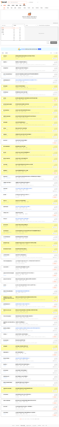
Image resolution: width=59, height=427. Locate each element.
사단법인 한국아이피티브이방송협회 (8, 273)
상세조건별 (19, 7)
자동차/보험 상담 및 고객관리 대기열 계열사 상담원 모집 (23, 316)
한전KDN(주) (5, 176)
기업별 (11, 7)
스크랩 (35, 55)
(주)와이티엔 (5, 188)
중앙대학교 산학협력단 (6, 328)
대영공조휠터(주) (5, 352)
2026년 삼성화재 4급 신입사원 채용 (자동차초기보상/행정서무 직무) (25, 80)
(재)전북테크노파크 (6, 376)
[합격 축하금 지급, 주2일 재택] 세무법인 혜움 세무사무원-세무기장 (25, 400)
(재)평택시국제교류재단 (6, 116)
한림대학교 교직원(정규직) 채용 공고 (21, 62)
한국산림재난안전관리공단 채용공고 (21, 248)
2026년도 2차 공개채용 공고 (19, 322)
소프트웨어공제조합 (6, 254)
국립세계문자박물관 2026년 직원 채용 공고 (22, 382)
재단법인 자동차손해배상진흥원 (7, 291)
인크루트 (4, 98)
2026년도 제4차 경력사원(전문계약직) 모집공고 (22, 110)
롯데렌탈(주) (5, 170)
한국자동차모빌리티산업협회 (7, 104)
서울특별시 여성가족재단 (7, 182)
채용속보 (25, 7)
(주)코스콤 (4, 218)
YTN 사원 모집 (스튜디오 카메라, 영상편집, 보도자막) (23, 188)
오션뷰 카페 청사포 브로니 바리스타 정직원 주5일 (22, 394)
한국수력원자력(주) (6, 110)
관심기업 (8, 92)
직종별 (8, 7)
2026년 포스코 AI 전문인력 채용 (20, 200)
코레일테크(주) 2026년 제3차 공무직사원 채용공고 (23, 134)
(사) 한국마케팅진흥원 (6, 236)
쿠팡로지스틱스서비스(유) (7, 310)
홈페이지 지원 (55, 58)
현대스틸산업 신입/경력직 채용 (20, 340)
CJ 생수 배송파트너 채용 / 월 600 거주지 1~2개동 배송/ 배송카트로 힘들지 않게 (27, 260)
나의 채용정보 (46, 7)
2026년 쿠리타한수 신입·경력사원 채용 (21, 334)
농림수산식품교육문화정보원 (7, 74)
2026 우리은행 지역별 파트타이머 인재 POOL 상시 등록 (24, 164)
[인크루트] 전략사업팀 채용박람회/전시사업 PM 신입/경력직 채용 (25, 285)
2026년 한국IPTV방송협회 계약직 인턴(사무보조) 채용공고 (24, 273)
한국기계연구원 (5, 224)
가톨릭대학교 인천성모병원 (7, 388)
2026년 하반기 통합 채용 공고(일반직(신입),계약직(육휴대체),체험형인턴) (26, 74)
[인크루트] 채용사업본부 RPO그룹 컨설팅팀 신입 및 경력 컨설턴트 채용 (26, 98)
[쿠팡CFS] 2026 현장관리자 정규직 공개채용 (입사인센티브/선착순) (25, 297)
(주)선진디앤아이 (5, 266)
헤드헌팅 (29, 7)
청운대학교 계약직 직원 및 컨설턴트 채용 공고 (22, 364)
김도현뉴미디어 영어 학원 (7, 279)
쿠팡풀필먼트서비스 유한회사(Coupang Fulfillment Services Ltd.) (8, 298)
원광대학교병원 (5, 206)
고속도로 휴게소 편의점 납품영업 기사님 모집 (22, 266)
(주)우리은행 (5, 164)
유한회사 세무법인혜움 (6, 400)
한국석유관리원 (5, 370)
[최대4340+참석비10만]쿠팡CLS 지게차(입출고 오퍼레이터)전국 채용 (26, 310)
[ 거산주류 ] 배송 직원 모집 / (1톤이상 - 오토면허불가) (23, 406)
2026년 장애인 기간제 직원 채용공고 (21, 370)
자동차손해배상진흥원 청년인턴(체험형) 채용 (22, 291)
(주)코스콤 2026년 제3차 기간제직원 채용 (21, 218)
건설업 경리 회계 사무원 (19, 212)
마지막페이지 (38, 419)
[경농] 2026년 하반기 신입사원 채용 (21, 128)
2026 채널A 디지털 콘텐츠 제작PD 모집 (21, 346)
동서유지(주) (5, 140)
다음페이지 (37, 419)
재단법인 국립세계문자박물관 (7, 382)
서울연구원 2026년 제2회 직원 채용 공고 (21, 68)
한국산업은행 (5, 86)
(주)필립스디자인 (5, 212)
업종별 (15, 7)
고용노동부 (5, 55)
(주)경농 (4, 128)
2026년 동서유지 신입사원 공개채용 (21, 140)
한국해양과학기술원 (6, 242)
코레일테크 (5, 134)
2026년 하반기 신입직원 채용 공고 (20, 254)
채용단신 (41, 7)
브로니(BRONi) (5, 394)
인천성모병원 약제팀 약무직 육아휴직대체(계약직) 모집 (23, 388)
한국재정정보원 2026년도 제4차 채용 (21, 92)
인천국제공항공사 (5, 230)
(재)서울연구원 (5, 68)
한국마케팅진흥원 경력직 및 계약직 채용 (21, 236)
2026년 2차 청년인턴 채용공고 (20, 86)
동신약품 (4, 194)
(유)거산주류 (5, 406)
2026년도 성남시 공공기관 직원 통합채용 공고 (22, 152)
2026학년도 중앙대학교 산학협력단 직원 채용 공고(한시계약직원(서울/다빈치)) (27, 328)
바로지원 (55, 100)
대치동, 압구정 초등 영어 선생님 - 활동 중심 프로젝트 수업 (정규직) (25, 279)
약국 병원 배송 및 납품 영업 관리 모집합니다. (22, 194)
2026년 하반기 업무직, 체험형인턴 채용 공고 (22, 358)
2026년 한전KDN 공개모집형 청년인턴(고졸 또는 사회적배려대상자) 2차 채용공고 (28, 176)
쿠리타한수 (5, 334)
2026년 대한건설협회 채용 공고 (20, 122)
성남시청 (4, 152)
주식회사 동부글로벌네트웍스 (7, 260)
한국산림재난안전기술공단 (7, 248)
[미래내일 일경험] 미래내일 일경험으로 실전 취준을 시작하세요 (25, 55)
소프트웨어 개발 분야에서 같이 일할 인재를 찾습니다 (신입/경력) (25, 412)
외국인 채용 (37, 7)
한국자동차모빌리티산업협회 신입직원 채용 (22, 104)
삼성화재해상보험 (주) (6, 80)
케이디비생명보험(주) (6, 146)
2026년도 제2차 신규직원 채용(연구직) (21, 158)
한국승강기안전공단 (6, 358)
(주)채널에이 (5, 346)
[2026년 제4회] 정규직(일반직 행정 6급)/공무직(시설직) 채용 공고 (25, 116)
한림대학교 (5, 62)
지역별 (4, 7)
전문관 (33, 7)
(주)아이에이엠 (5, 412)
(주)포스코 (4, 200)
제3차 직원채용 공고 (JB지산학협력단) (21, 376)
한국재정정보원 (5, 92)
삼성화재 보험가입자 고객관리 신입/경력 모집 (22, 304)
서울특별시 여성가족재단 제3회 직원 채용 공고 (22, 182)
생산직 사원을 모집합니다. (19, 352)
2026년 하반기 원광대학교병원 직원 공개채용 (22, 206)
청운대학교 (5, 364)
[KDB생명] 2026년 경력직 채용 (20, 146)
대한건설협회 (5, 122)
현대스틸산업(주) (5, 340)
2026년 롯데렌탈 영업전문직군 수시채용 (21, 170)
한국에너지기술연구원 (6, 158)
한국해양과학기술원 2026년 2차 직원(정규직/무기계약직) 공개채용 (25, 242)
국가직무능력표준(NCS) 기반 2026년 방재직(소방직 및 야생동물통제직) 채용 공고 (28, 230)
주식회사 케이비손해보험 (7, 316)
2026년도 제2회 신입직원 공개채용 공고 (21, 224)
